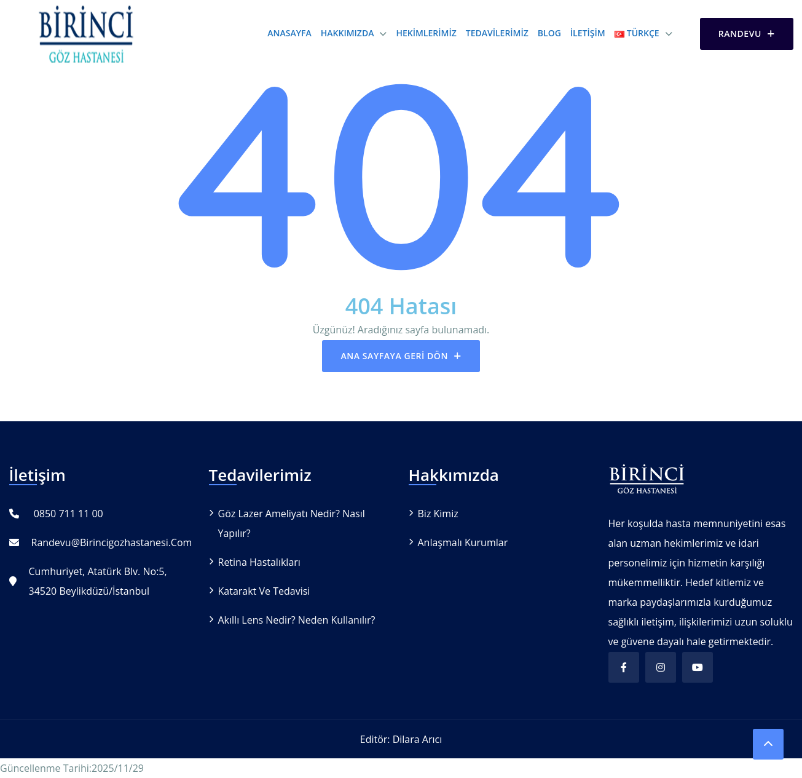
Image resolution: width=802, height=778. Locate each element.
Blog (549, 33)
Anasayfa (289, 33)
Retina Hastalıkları (259, 562)
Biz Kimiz (438, 513)
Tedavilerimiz (497, 33)
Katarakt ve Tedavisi (264, 591)
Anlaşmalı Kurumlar (463, 542)
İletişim (587, 33)
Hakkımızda (347, 33)
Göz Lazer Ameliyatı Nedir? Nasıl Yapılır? (291, 523)
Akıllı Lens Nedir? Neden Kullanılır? (296, 620)
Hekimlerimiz (426, 33)
